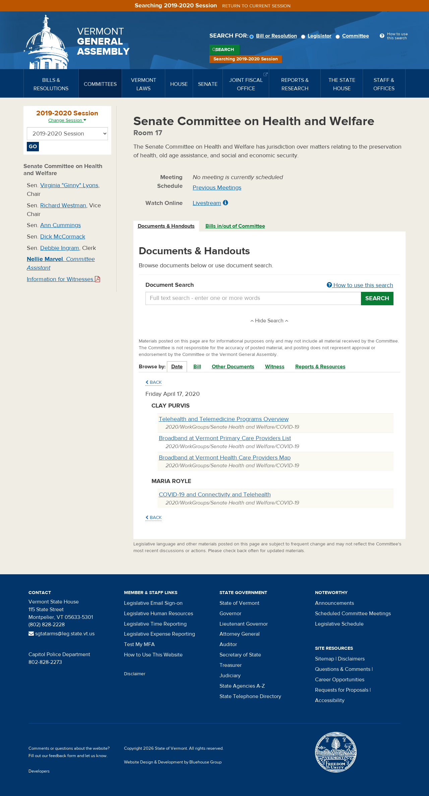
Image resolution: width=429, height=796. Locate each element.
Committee (353, 36)
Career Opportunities (339, 679)
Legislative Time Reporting (155, 624)
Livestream (207, 203)
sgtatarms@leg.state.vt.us (61, 633)
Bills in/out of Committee (235, 226)
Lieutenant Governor (244, 624)
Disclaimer (134, 674)
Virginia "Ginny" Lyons (69, 185)
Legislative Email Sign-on (153, 603)
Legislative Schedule (339, 624)
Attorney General (240, 634)
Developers (39, 771)
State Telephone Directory (250, 696)
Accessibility (330, 700)
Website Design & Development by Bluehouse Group (173, 762)
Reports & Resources (320, 366)
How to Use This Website (153, 654)
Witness (275, 366)
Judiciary (230, 675)
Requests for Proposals (341, 690)
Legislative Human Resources (158, 613)
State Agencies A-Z (242, 686)
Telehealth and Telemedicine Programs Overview (224, 419)
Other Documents (233, 366)
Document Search (269, 285)
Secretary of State (240, 654)
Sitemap (324, 658)
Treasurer (231, 665)
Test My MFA (139, 644)
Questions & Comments (342, 669)
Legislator (317, 36)
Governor (230, 613)
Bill (197, 366)
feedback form (62, 755)
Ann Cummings (60, 225)
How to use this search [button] (360, 285)
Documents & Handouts (166, 226)
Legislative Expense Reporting (159, 634)
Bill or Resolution (274, 36)
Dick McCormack (62, 237)
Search (225, 50)
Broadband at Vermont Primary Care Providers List (225, 438)
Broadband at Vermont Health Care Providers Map (225, 458)
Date (177, 366)
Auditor (228, 644)
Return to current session (256, 6)
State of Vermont (239, 603)
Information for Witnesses (63, 279)
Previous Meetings (217, 188)
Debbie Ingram (59, 248)
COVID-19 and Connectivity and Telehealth (215, 494)
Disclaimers (351, 658)
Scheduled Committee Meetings (353, 613)
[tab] (166, 226)
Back (153, 382)
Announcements (334, 603)
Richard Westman (63, 205)
